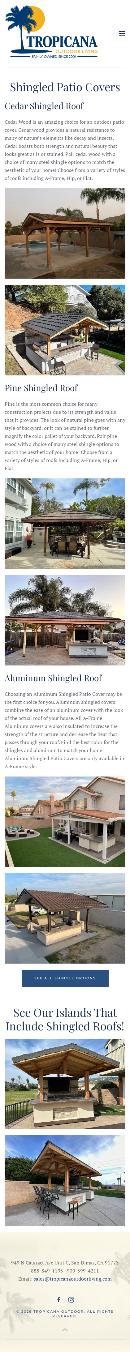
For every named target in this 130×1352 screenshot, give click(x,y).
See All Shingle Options (65, 978)
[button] (122, 33)
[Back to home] (51, 33)
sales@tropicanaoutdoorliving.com (73, 1278)
